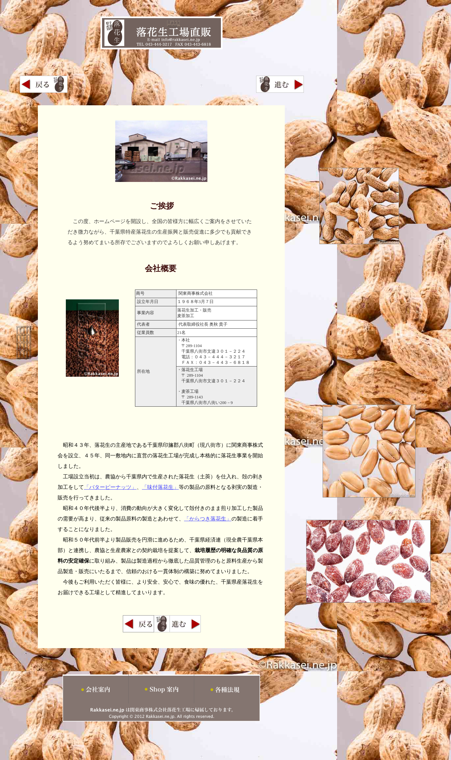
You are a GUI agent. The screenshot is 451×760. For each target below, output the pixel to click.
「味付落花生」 (160, 487)
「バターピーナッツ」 (110, 487)
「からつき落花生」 (207, 518)
